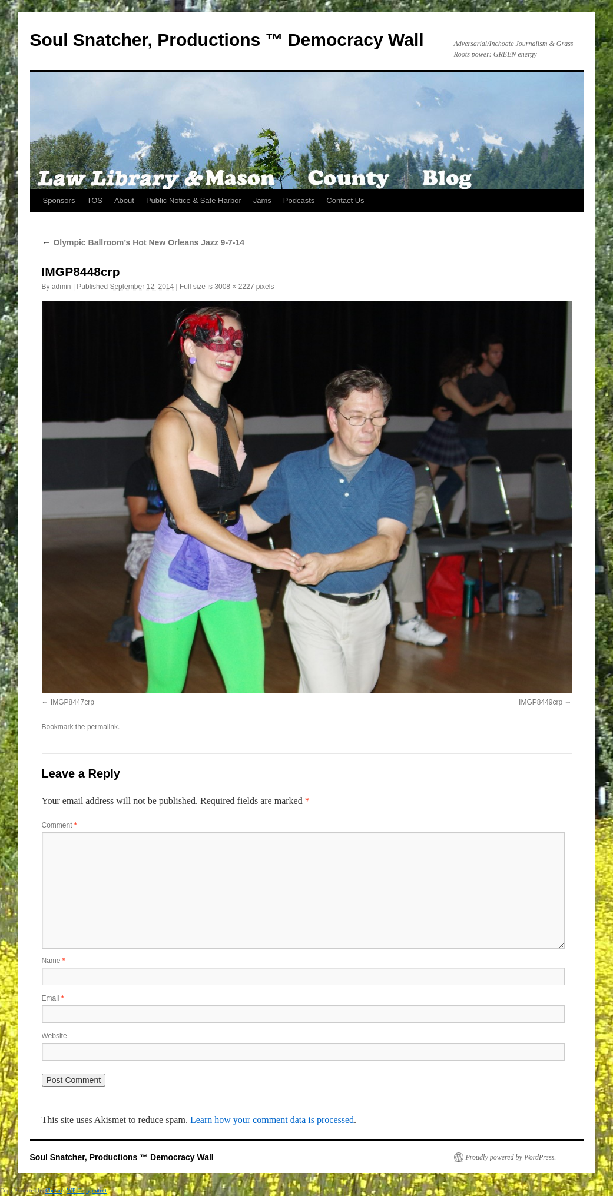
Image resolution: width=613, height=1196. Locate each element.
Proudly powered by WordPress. (511, 1157)
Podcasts (298, 200)
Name (53, 960)
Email (53, 998)
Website (54, 1036)
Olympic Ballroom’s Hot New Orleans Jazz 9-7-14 (143, 242)
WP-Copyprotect (87, 1190)
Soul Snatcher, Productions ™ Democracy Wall (227, 39)
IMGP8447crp (72, 702)
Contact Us (345, 200)
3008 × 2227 (234, 287)
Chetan (53, 1190)
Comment (59, 825)
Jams (262, 200)
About (124, 200)
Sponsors (59, 200)
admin (61, 287)
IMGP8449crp (540, 702)
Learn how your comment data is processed (272, 1120)
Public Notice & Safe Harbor (193, 200)
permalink (102, 727)
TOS (94, 200)
